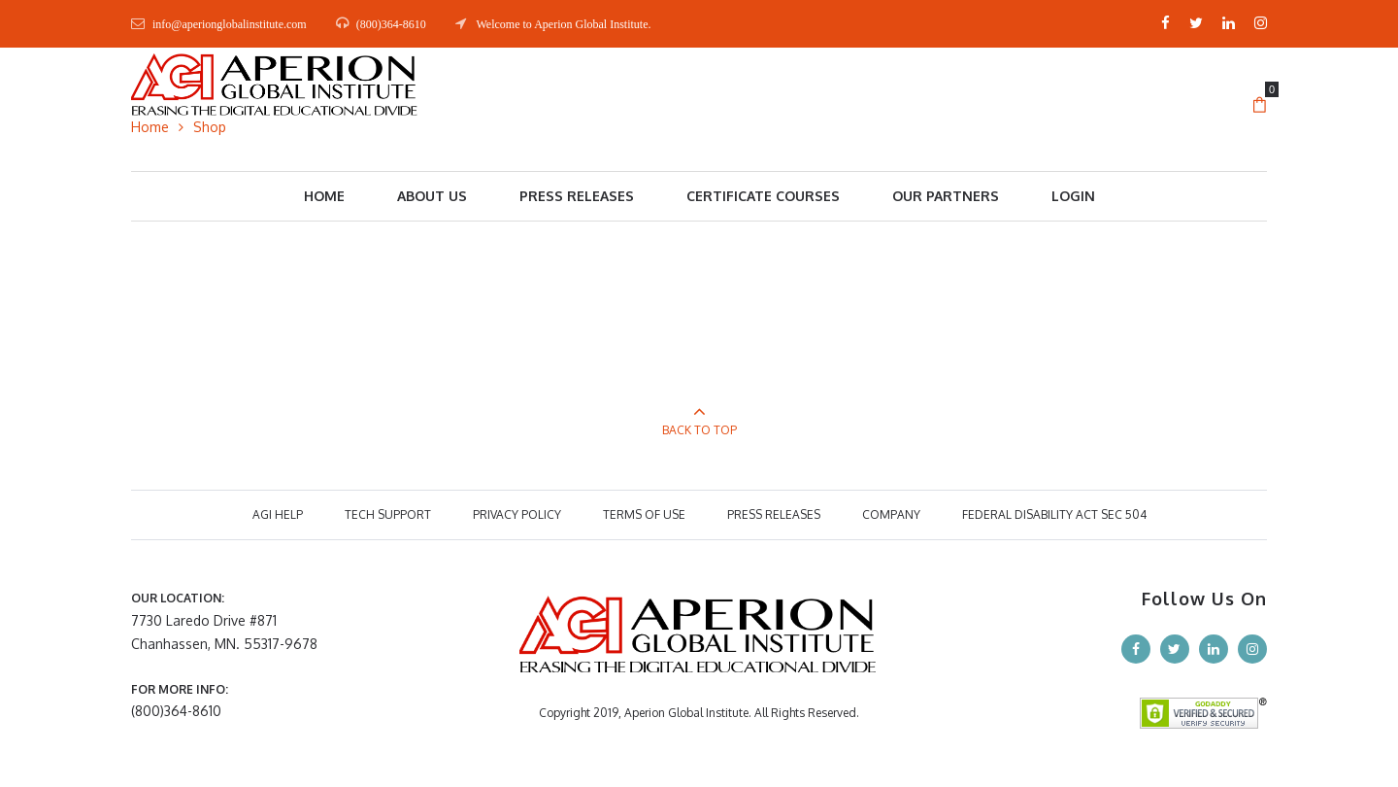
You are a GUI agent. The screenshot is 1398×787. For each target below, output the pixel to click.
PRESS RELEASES (773, 514)
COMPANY (891, 514)
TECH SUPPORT (388, 514)
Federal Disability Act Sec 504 (1054, 514)
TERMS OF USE (644, 514)
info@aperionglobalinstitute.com (229, 24)
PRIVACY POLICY (517, 514)
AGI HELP (277, 514)
